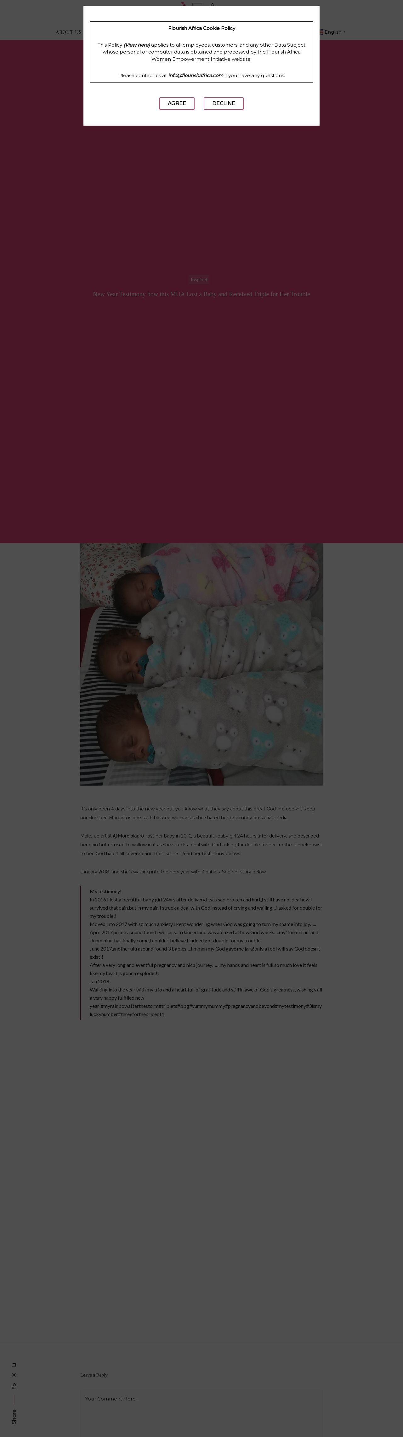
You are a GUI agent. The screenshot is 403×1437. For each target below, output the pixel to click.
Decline (223, 103)
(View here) (136, 45)
